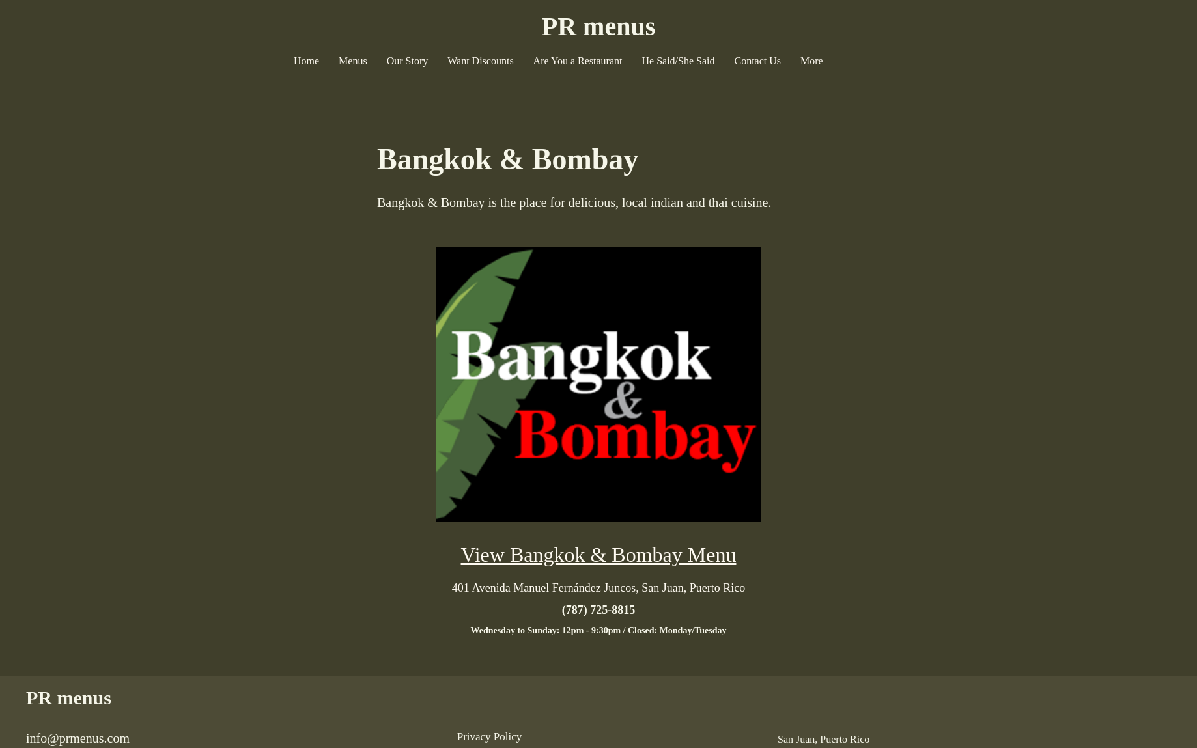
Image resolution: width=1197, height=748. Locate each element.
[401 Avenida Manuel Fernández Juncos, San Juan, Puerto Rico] (598, 588)
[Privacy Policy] (489, 737)
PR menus (68, 697)
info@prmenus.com (78, 738)
